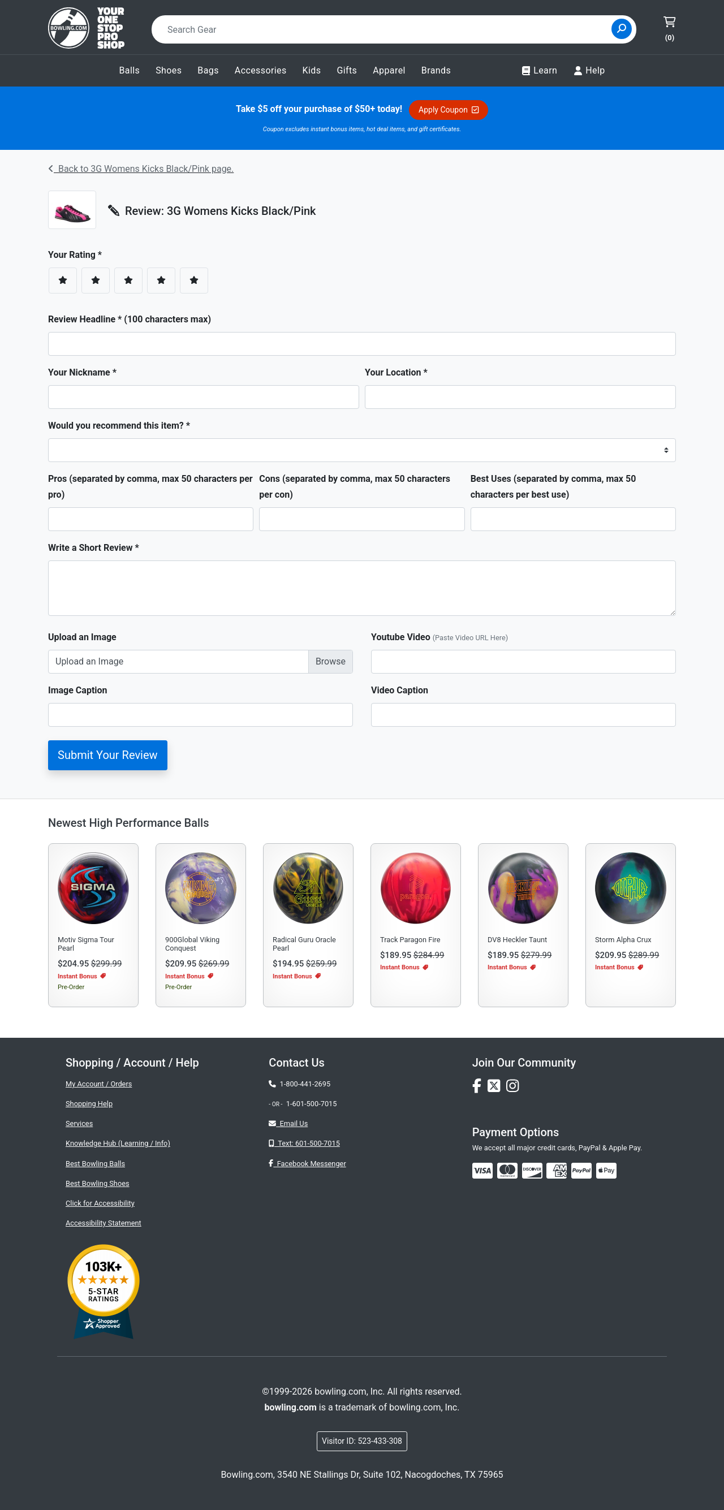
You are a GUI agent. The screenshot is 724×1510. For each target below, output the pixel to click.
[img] (581, 1171)
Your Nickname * (82, 372)
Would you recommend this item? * (119, 425)
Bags (208, 70)
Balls (129, 70)
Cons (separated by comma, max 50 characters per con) (354, 486)
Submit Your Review (108, 755)
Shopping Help (89, 1103)
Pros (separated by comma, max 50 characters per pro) (150, 486)
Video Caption (399, 690)
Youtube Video (439, 637)
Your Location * (396, 372)
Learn (539, 70)
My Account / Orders (99, 1084)
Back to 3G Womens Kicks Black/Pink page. (141, 168)
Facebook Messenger (307, 1163)
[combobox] (385, 29)
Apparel (389, 70)
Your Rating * (78, 254)
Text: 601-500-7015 (304, 1143)
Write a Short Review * (93, 547)
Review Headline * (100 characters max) (129, 319)
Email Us (288, 1123)
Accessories (261, 70)
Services (79, 1123)
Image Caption (77, 690)
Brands (436, 70)
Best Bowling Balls (95, 1163)
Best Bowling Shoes (98, 1183)
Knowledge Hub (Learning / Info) (118, 1143)
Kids (312, 70)
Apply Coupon (449, 109)
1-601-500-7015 (311, 1103)
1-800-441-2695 (299, 1084)
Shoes (169, 70)
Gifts (347, 70)
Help (589, 70)
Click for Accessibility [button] (100, 1203)
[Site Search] (621, 29)
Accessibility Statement (103, 1223)
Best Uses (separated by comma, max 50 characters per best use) (553, 486)
